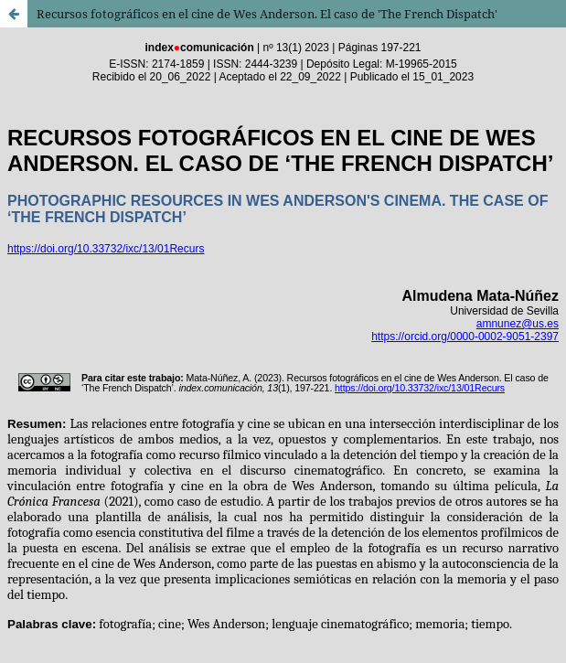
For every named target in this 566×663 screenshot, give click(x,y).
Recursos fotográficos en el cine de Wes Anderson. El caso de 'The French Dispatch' (267, 13)
